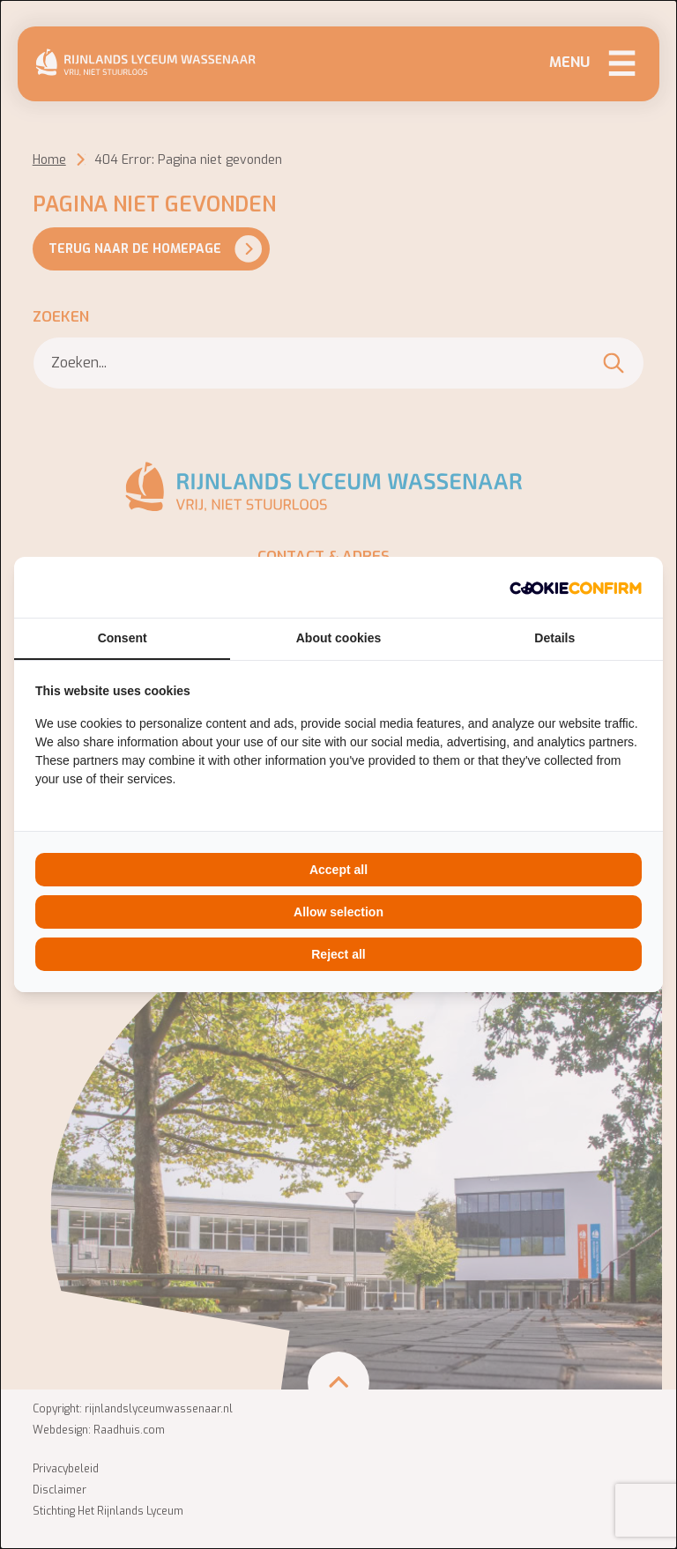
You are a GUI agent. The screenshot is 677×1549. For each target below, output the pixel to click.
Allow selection (338, 912)
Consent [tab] (122, 638)
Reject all (338, 954)
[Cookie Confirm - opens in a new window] (576, 587)
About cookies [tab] (338, 638)
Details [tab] (554, 638)
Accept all (338, 870)
